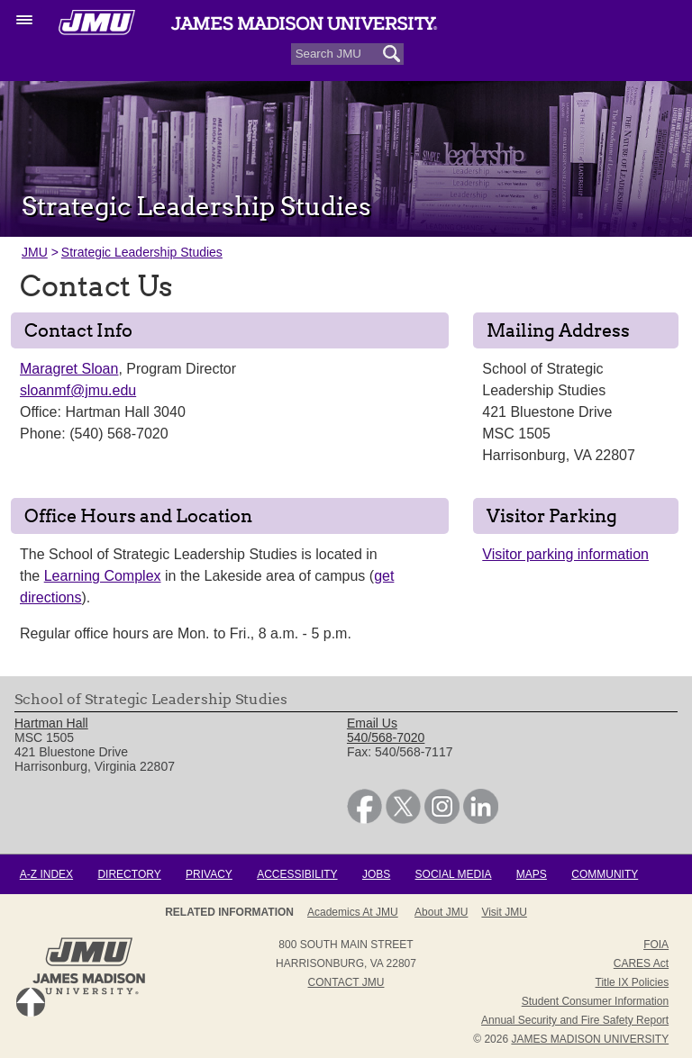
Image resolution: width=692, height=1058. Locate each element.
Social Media (453, 874)
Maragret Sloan (69, 368)
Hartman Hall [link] (51, 723)
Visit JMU (503, 912)
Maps (531, 874)
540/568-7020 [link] (385, 737)
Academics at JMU (352, 912)
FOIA (656, 944)
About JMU (441, 912)
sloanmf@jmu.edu (78, 390)
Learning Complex (102, 575)
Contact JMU (346, 982)
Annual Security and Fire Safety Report (575, 1020)
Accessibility (297, 874)
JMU (35, 252)
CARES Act (641, 963)
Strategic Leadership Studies (142, 252)
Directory (128, 874)
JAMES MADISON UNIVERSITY (590, 1039)
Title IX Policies (632, 982)
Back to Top (30, 1002)
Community (604, 874)
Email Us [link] (372, 723)
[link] (364, 819)
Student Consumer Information (595, 1001)
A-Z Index (46, 874)
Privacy (209, 874)
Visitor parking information (565, 554)
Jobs (376, 874)
